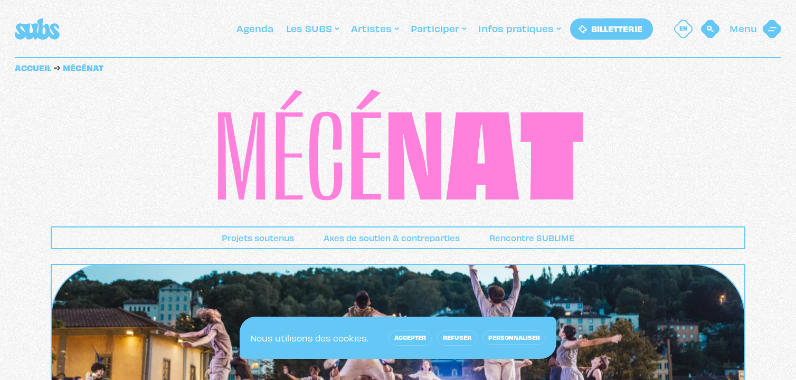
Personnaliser (514, 337)
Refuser (457, 337)
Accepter (410, 337)
